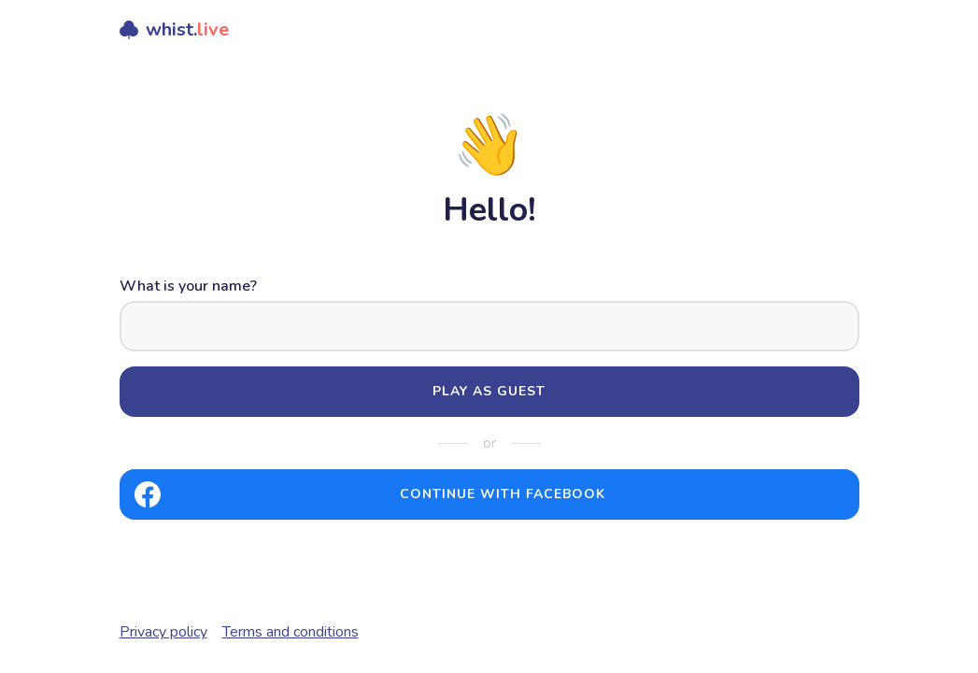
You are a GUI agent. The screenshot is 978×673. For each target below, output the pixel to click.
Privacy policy (163, 632)
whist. (174, 30)
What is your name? (188, 286)
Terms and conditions (290, 632)
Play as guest (489, 391)
